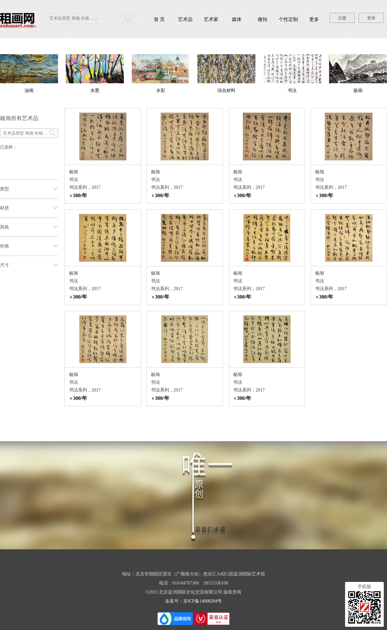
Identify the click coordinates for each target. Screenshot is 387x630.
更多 (314, 19)
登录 (371, 17)
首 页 (159, 19)
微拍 (262, 19)
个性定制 (288, 19)
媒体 (237, 19)
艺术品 (185, 19)
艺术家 (211, 19)
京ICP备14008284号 (202, 601)
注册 (342, 17)
